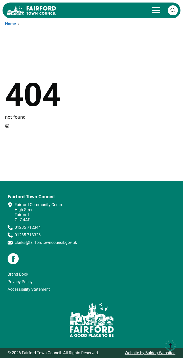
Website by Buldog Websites (150, 352)
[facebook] (13, 258)
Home (10, 23)
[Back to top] (170, 345)
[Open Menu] (156, 10)
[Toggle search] (173, 10)
